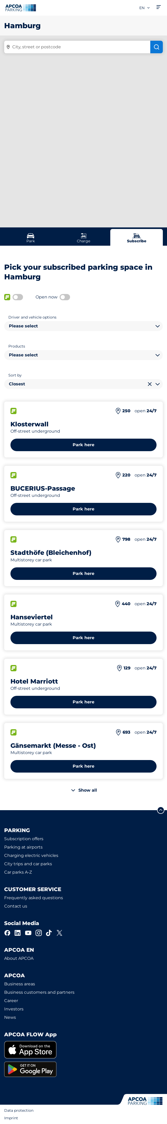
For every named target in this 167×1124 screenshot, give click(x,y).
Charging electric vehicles (31, 855)
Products (16, 346)
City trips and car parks (28, 863)
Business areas (19, 983)
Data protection (18, 1110)
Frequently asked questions (33, 897)
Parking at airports (23, 847)
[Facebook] (7, 933)
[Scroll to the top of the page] (160, 810)
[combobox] (83, 326)
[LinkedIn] (18, 933)
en (144, 7)
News (10, 1017)
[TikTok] (49, 933)
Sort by (15, 375)
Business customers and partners (39, 992)
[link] (83, 1049)
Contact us (15, 906)
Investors (14, 1009)
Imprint (11, 1118)
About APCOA (18, 958)
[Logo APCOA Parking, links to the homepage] (20, 8)
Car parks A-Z (18, 872)
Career (11, 1000)
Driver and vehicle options (32, 317)
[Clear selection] (150, 384)
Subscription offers (23, 838)
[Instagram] (39, 933)
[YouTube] (28, 933)
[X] (59, 933)
